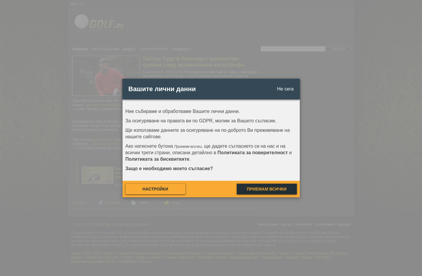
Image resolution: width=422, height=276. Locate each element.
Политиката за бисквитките (157, 159)
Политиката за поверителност (252, 152)
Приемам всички (266, 189)
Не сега (285, 88)
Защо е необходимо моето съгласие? (169, 168)
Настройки (155, 189)
